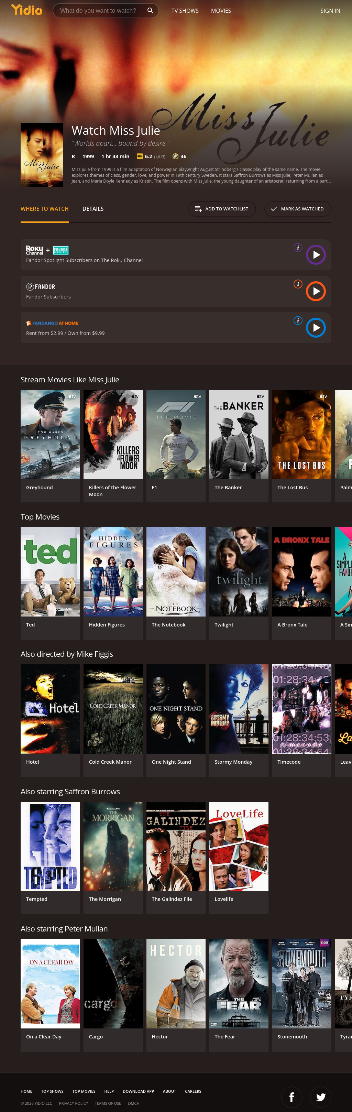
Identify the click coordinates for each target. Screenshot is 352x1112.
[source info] (296, 247)
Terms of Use (108, 1103)
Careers (193, 1091)
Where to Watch (45, 208)
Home (26, 1091)
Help (109, 1091)
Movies (221, 10)
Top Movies (84, 1091)
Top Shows (52, 1091)
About (169, 1091)
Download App (138, 1091)
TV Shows (185, 10)
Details (93, 208)
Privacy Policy (73, 1103)
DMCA (133, 1103)
